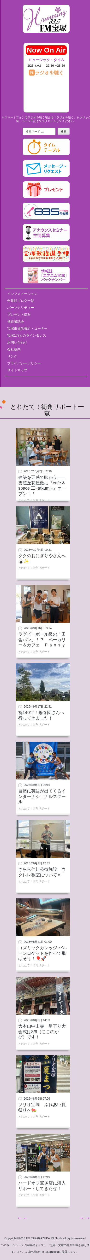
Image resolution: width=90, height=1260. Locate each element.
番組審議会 (15, 321)
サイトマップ (17, 370)
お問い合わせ (17, 342)
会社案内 (14, 349)
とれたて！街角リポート (34, 500)
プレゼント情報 (19, 314)
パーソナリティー (20, 308)
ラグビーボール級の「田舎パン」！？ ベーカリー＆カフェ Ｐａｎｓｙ (42, 639)
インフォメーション (22, 294)
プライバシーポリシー (24, 363)
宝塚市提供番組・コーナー (27, 328)
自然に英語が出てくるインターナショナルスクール (42, 796)
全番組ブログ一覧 (20, 301)
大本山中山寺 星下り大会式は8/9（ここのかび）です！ (42, 1031)
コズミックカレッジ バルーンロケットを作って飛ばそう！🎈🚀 (42, 953)
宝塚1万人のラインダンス (26, 335)
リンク (12, 356)
